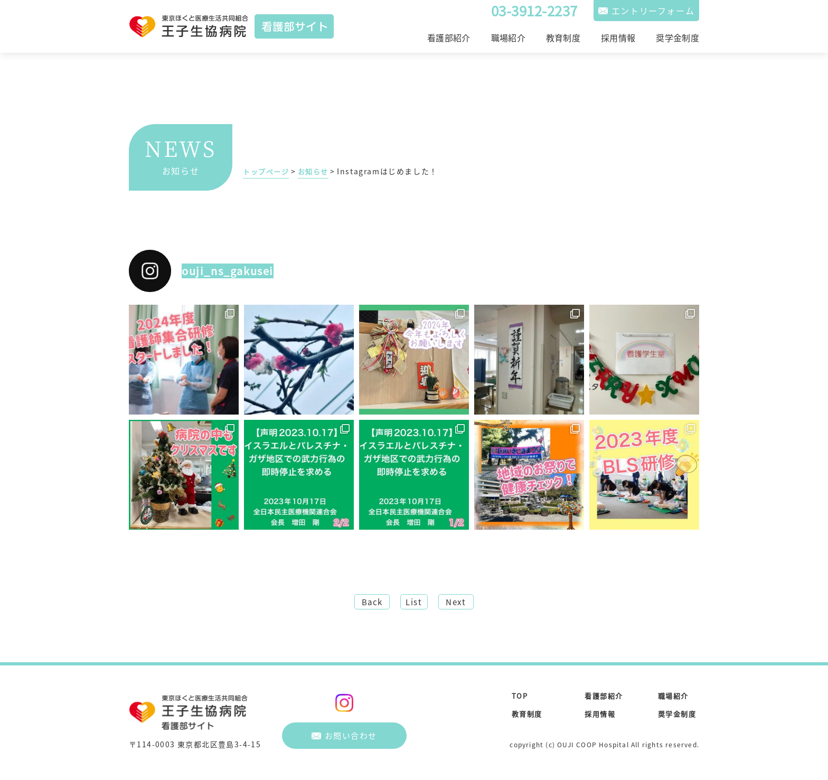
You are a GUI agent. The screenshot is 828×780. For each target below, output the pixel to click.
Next (462, 603)
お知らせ (317, 171)
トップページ (268, 171)
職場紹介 (508, 37)
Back (365, 603)
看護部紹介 (449, 37)
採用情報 (618, 37)
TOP (520, 698)
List (414, 603)
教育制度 (563, 37)
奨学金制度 (677, 37)
